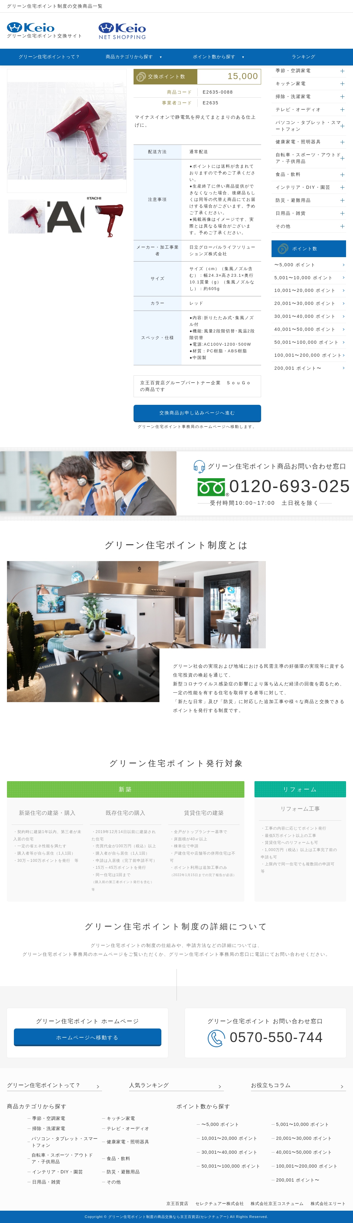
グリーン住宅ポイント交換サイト (45, 30)
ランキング (303, 56)
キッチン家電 (291, 83)
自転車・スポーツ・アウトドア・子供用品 (308, 158)
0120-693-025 (265, 487)
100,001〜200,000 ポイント (308, 355)
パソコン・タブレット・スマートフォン (308, 126)
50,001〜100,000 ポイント (306, 342)
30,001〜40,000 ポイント (305, 316)
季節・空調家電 (293, 70)
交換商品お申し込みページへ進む (197, 412)
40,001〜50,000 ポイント (305, 329)
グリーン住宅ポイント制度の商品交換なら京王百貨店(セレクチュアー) (168, 1217)
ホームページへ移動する (87, 1037)
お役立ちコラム (271, 1085)
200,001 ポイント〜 (298, 368)
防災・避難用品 (293, 200)
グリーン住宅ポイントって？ (49, 56)
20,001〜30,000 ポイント (305, 303)
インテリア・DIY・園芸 (303, 187)
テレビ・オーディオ (298, 109)
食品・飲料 (288, 174)
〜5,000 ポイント (295, 264)
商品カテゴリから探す (134, 56)
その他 (283, 226)
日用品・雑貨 (291, 213)
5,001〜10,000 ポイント (303, 277)
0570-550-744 (265, 1038)
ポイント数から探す (219, 56)
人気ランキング (149, 1085)
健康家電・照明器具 (298, 141)
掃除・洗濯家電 (293, 96)
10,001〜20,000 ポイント (305, 290)
